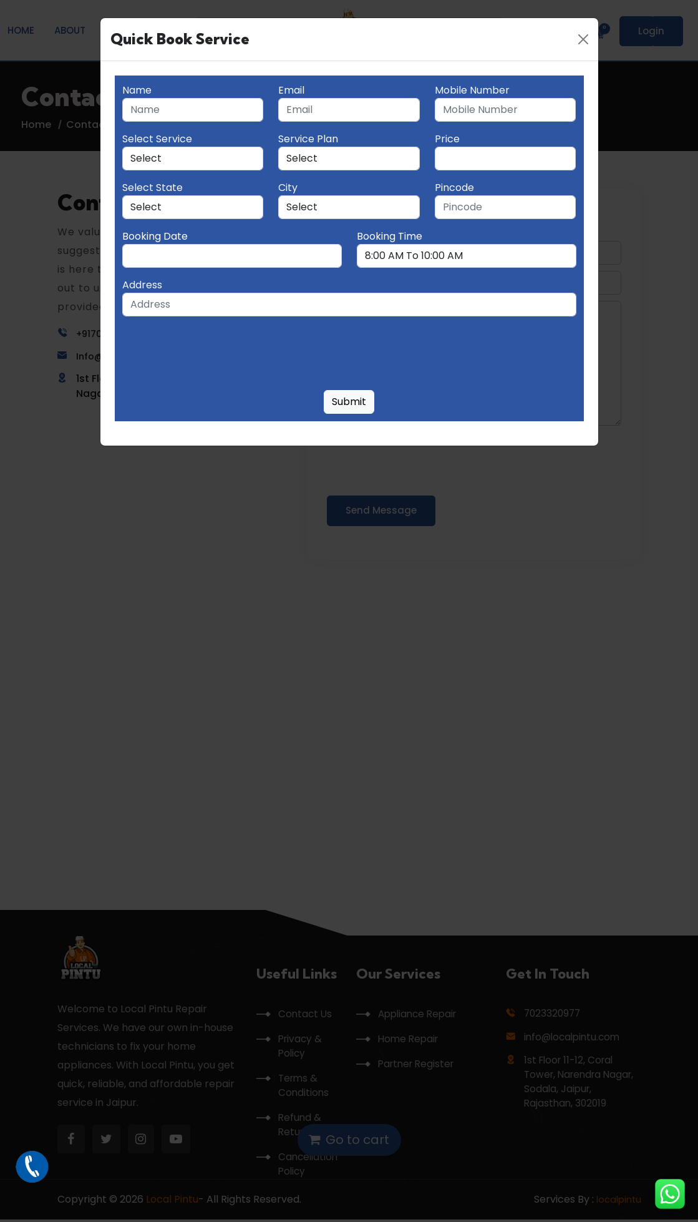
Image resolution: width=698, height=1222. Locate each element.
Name (137, 90)
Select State (152, 187)
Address (142, 285)
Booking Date (155, 236)
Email (291, 90)
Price (447, 139)
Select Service (157, 139)
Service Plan (308, 139)
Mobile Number (472, 90)
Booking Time (389, 236)
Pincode (454, 187)
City (288, 187)
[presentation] (217, 355)
